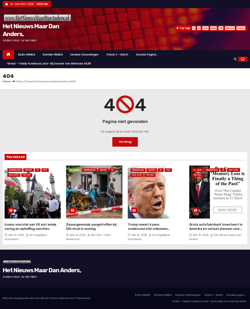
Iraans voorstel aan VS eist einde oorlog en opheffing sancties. (30, 227)
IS (194, 28)
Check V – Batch (117, 54)
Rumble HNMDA (53, 54)
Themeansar (82, 298)
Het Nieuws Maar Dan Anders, (42, 270)
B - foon (198, 170)
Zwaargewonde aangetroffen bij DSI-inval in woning (91, 227)
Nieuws (28, 170)
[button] (235, 59)
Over (205, 28)
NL (37, 170)
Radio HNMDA (26, 54)
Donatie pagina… (147, 54)
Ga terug (125, 142)
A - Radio (75, 170)
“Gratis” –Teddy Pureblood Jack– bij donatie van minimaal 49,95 (49, 63)
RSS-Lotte (14, 175)
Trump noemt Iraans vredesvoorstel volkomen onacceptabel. (148, 229)
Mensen (230, 28)
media (241, 28)
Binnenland (15, 170)
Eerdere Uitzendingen (85, 54)
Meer (213, 28)
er (199, 28)
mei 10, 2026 (17, 235)
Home (7, 81)
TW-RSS (26, 175)
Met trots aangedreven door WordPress (26, 298)
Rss (45, 170)
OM (221, 28)
